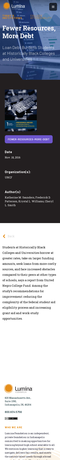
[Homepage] (14, 6)
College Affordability (41, 17)
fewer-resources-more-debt (29, 139)
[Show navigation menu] (53, 7)
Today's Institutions (12, 17)
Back (7, 236)
